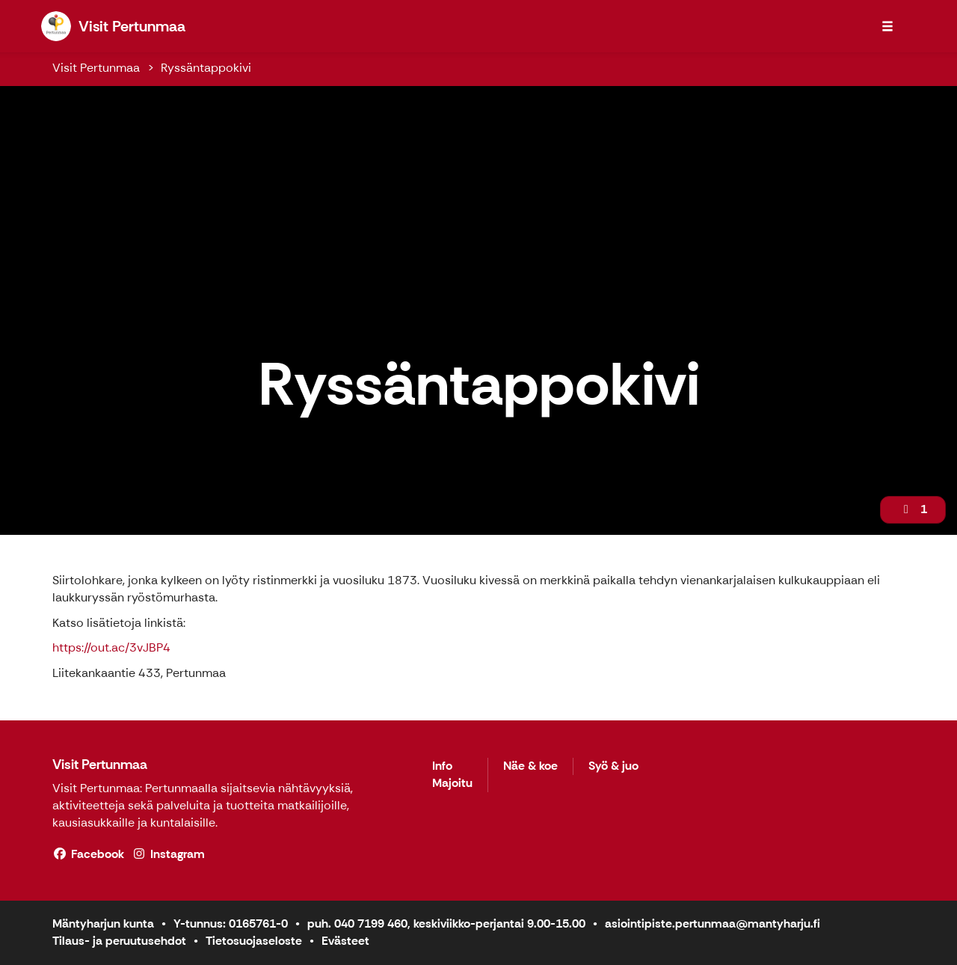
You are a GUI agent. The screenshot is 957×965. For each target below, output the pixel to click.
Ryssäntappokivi (206, 68)
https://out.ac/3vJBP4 (111, 647)
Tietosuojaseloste (254, 941)
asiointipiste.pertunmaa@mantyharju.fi (712, 923)
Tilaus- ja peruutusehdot (119, 941)
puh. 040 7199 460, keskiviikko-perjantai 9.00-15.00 (446, 923)
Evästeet (345, 941)
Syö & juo (613, 766)
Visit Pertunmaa (96, 68)
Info (442, 766)
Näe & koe (530, 766)
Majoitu (452, 783)
